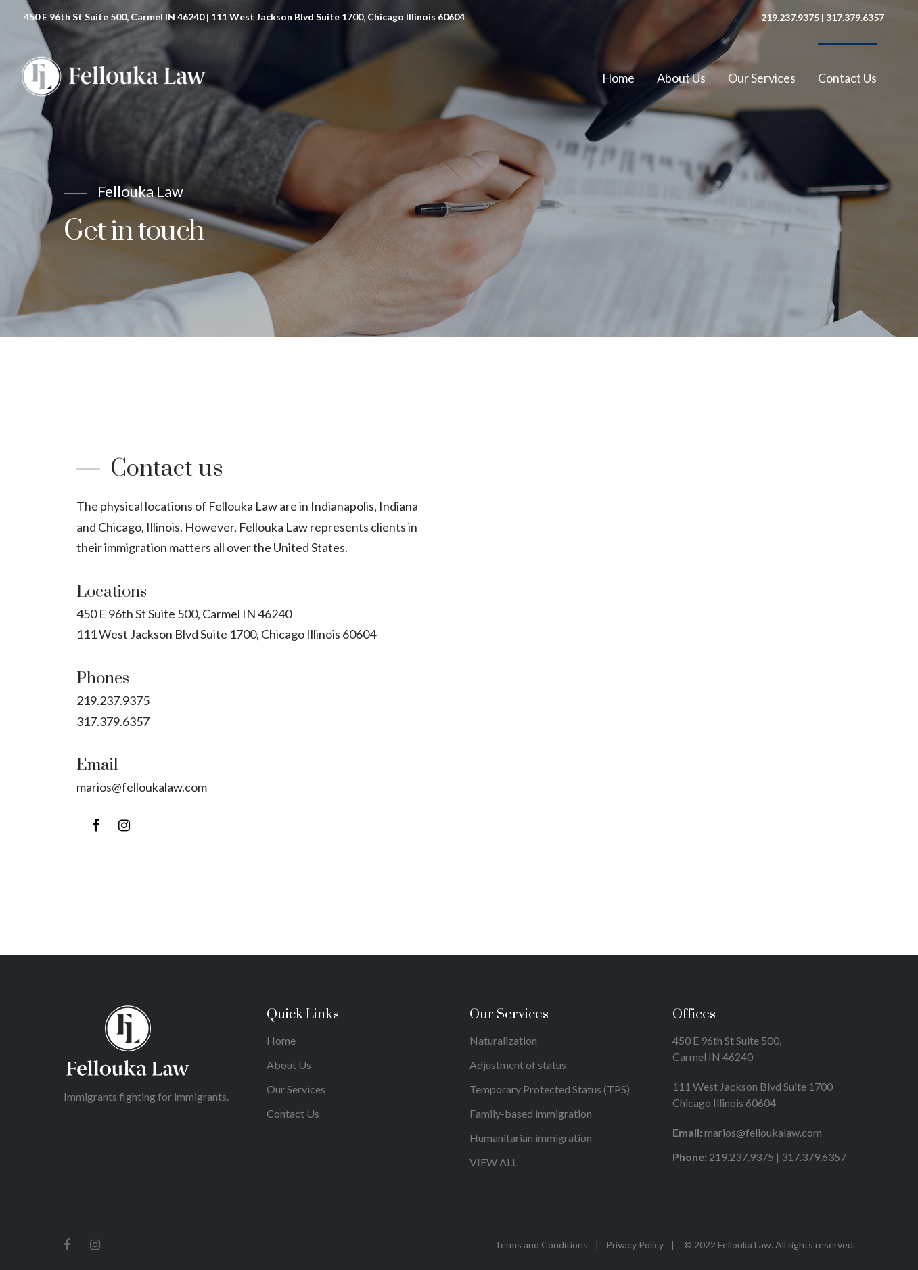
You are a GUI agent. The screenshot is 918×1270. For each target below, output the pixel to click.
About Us (681, 77)
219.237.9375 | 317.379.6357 (822, 17)
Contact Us (847, 77)
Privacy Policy (635, 1244)
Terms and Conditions (541, 1244)
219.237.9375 (113, 700)
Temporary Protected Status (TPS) (550, 1089)
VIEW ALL (493, 1162)
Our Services (762, 77)
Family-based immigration (530, 1113)
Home (618, 77)
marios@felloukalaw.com (141, 786)
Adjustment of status (518, 1064)
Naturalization (503, 1040)
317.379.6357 (113, 721)
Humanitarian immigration (531, 1137)
